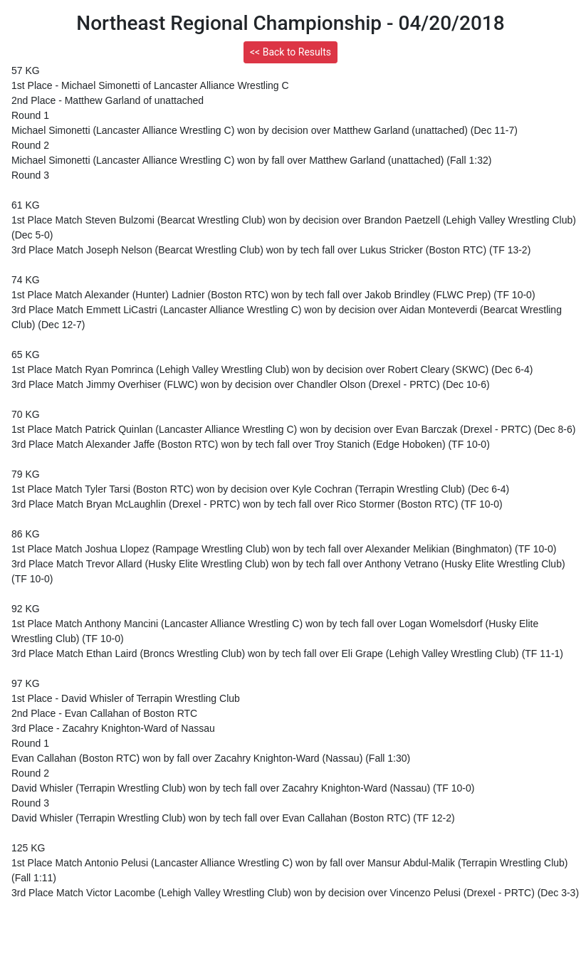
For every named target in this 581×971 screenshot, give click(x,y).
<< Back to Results (290, 52)
